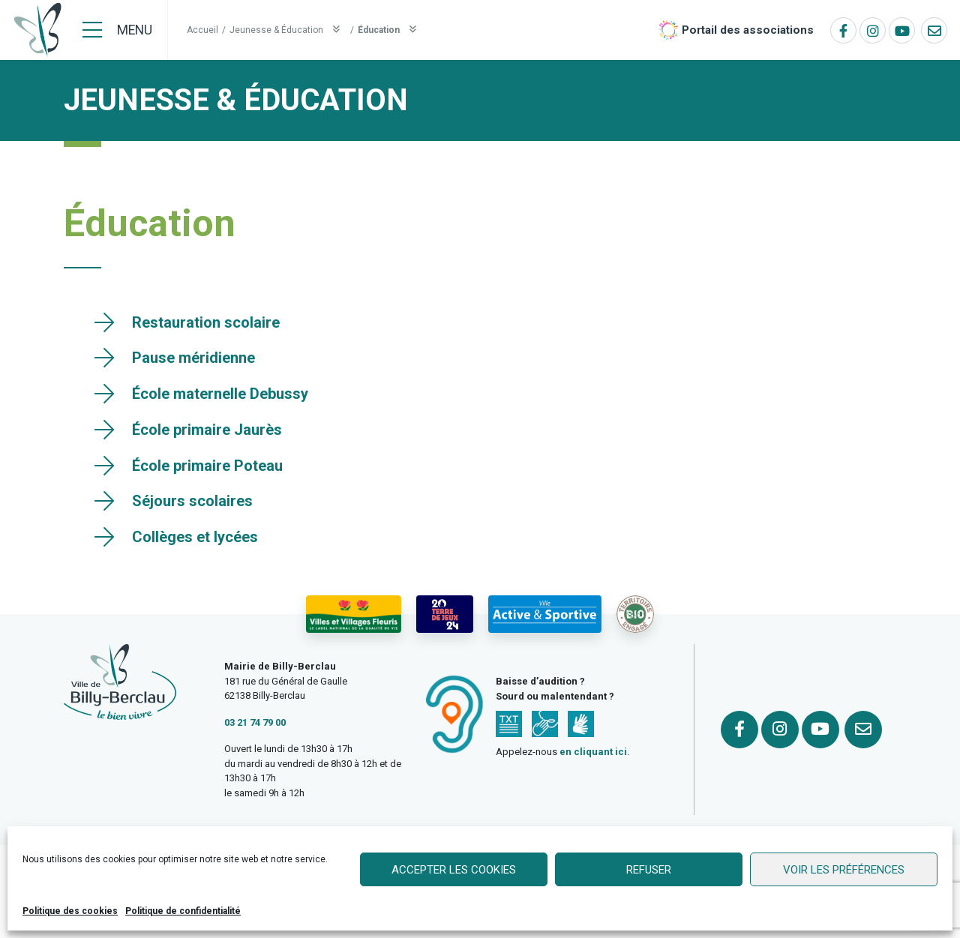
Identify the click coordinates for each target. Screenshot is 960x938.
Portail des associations (748, 30)
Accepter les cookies (454, 870)
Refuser (648, 870)
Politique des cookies (70, 911)
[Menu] (117, 30)
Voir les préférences (843, 870)
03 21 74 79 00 (255, 722)
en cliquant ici (593, 751)
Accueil (202, 30)
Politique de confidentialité (183, 911)
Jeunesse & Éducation (288, 29)
